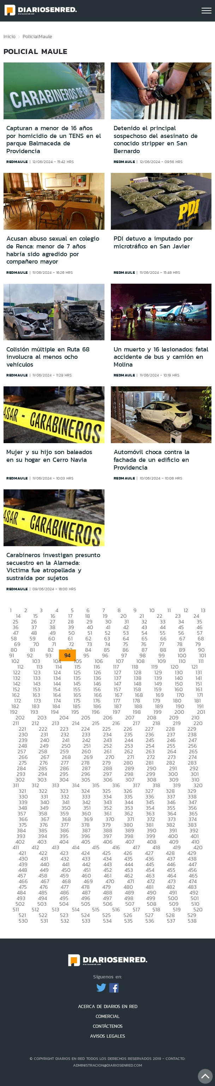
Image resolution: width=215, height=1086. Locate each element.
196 (96, 712)
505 (85, 903)
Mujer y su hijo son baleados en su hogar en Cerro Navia (49, 455)
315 (96, 785)
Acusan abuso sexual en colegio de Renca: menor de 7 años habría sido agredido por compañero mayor (52, 250)
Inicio (10, 36)
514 (75, 909)
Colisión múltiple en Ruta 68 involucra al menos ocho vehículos (48, 357)
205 (85, 717)
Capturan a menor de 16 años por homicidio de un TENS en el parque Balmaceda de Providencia (53, 139)
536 (149, 920)
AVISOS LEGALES (107, 1036)
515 (96, 909)
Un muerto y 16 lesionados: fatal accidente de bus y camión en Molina (161, 357)
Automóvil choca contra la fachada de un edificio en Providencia (152, 459)
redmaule (17, 161)
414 (75, 847)
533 (86, 920)
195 (75, 712)
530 (23, 920)
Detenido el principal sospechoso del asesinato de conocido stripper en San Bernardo (156, 139)
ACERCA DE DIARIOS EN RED (107, 1006)
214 (75, 723)
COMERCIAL (108, 1016)
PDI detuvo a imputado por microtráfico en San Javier (153, 242)
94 (67, 655)
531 (44, 920)
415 (96, 847)
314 (75, 785)
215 (96, 723)
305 (85, 779)
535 (128, 920)
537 (171, 920)
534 (107, 920)
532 (65, 920)
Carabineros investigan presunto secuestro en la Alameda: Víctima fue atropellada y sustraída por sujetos (53, 566)
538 (192, 920)
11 (169, 610)
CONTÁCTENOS (108, 1026)
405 (85, 841)
